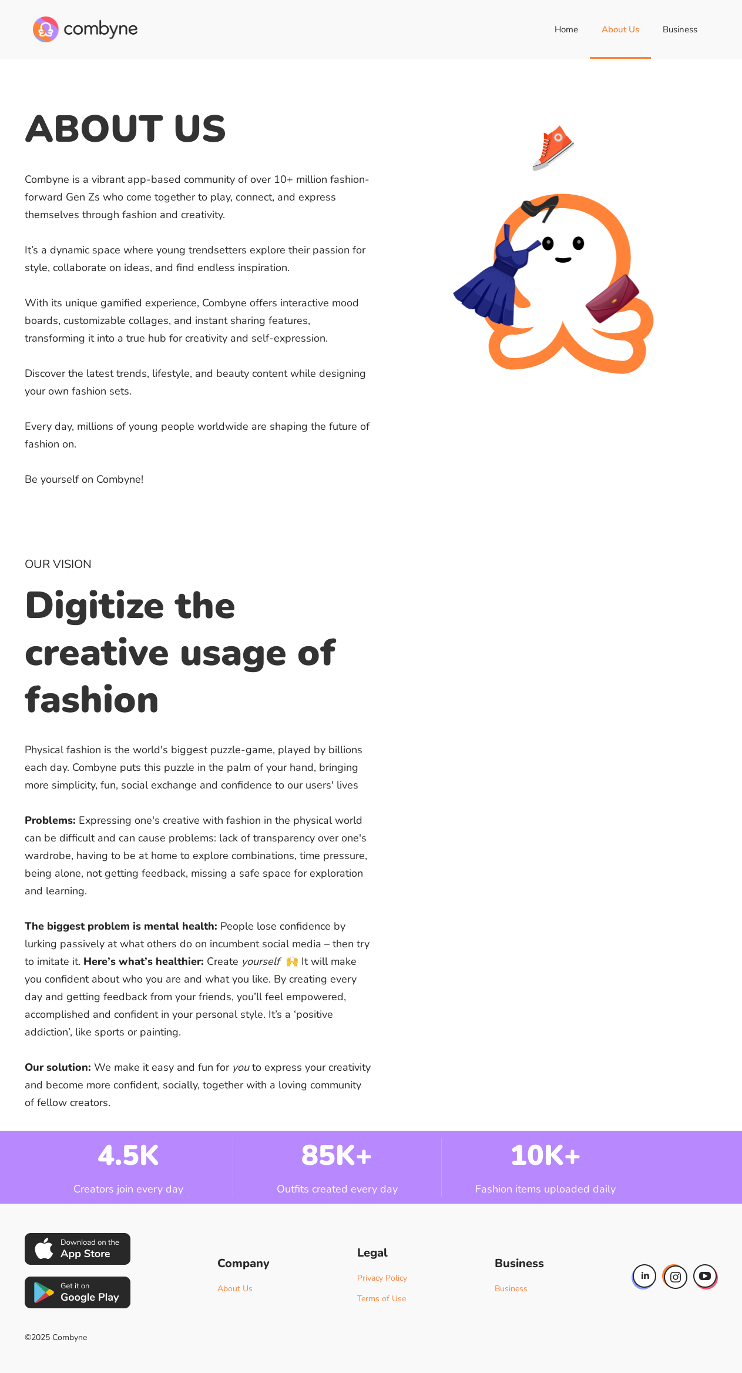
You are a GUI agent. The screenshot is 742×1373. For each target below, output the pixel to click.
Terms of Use (381, 1298)
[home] (85, 29)
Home (566, 29)
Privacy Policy (382, 1278)
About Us (620, 29)
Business (680, 29)
